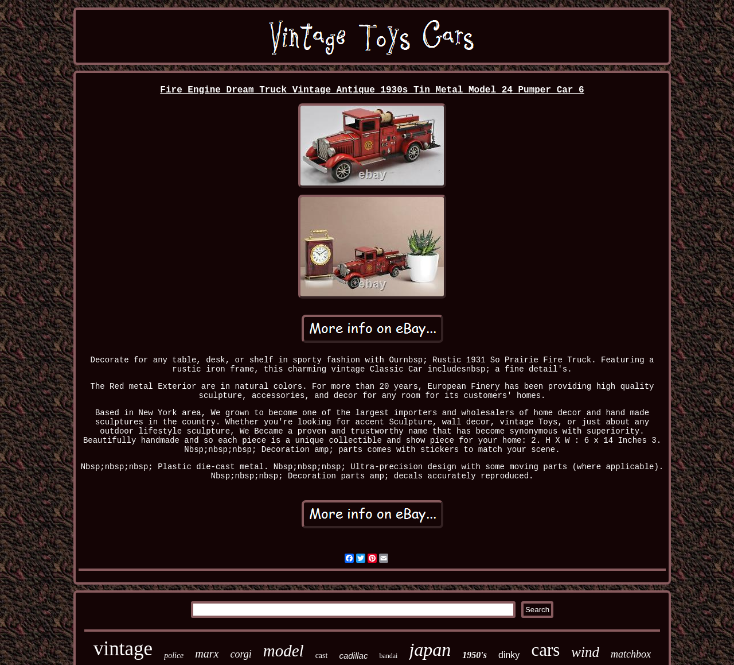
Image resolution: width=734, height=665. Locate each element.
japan (430, 649)
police (174, 655)
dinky (509, 655)
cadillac (353, 655)
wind (585, 652)
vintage (123, 648)
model (283, 650)
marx (206, 653)
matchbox (631, 654)
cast (321, 655)
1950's (474, 655)
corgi (240, 654)
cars (545, 650)
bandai (388, 656)
